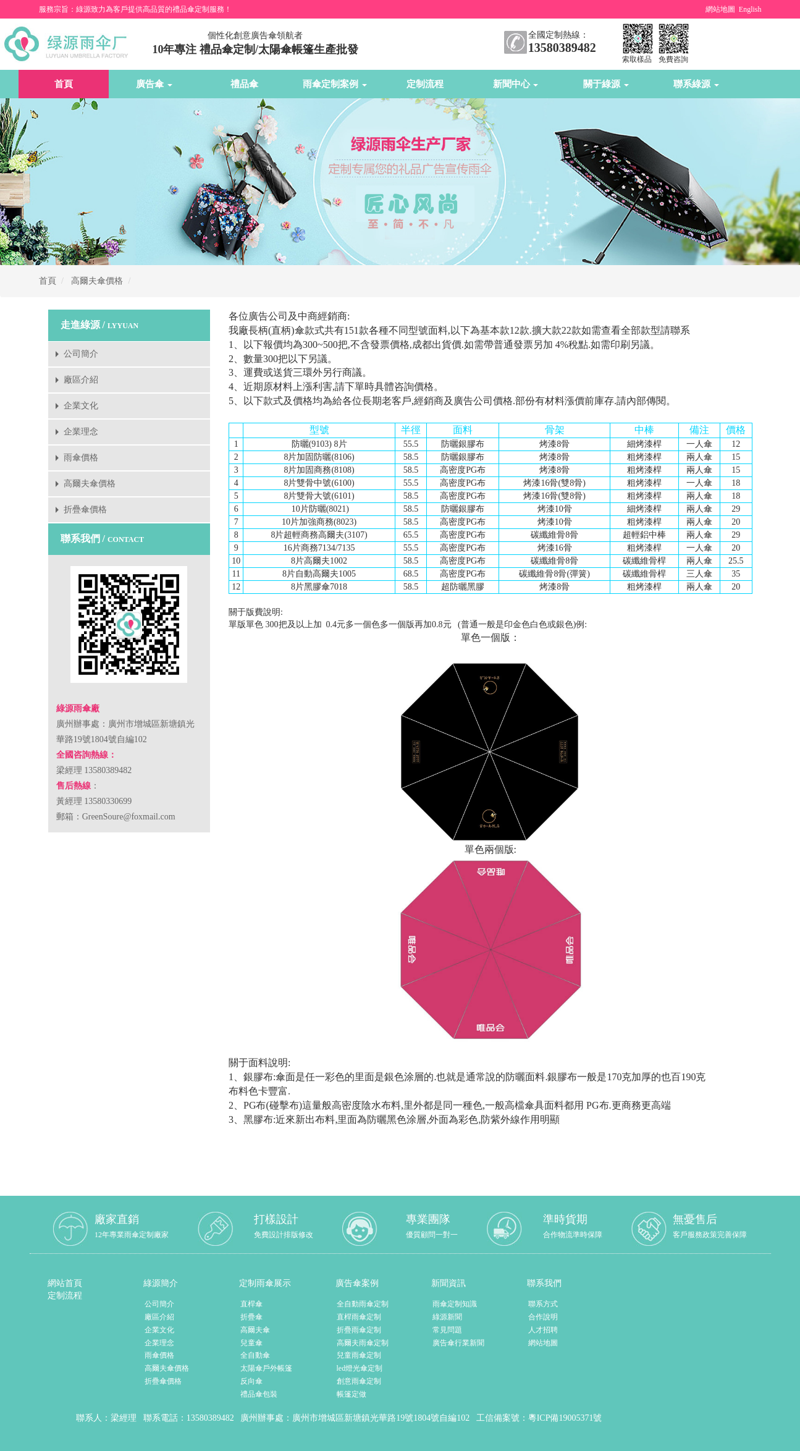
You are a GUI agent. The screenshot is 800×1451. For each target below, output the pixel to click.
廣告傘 (154, 84)
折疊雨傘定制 (359, 1330)
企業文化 (81, 405)
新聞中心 (516, 84)
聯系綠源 (696, 84)
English (750, 9)
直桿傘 (251, 1304)
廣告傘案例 (357, 1283)
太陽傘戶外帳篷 (266, 1368)
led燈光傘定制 (360, 1368)
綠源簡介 (160, 1283)
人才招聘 (543, 1330)
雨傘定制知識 (454, 1304)
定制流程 (425, 84)
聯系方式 (543, 1304)
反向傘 (251, 1381)
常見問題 (447, 1330)
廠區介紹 (81, 379)
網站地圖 (720, 9)
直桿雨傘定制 (359, 1317)
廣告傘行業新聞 (458, 1343)
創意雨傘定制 (359, 1381)
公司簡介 (81, 353)
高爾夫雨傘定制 (363, 1343)
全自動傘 (255, 1355)
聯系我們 (544, 1283)
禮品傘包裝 (258, 1394)
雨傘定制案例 (335, 84)
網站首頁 (65, 1283)
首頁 (63, 84)
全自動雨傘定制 (363, 1304)
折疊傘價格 (85, 509)
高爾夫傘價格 (97, 281)
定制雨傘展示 (265, 1283)
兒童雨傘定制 (359, 1355)
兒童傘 (251, 1343)
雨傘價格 (81, 457)
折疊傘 (251, 1317)
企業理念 (81, 431)
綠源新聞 (447, 1317)
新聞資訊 (448, 1283)
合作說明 (543, 1317)
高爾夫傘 (255, 1330)
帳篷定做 (351, 1394)
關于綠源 (606, 84)
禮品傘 (244, 84)
